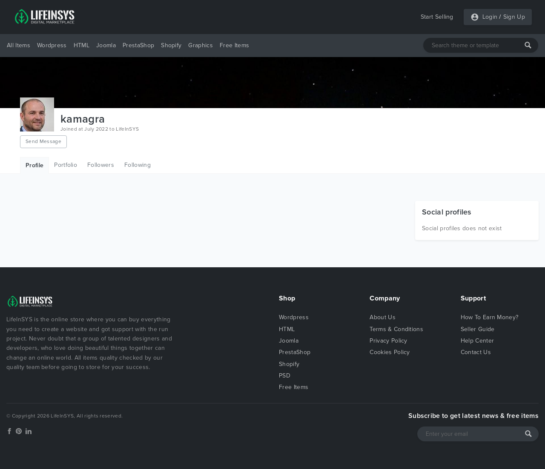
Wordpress (52, 45)
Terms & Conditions (396, 329)
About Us (383, 317)
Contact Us (476, 352)
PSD (284, 375)
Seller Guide (478, 329)
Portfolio (65, 165)
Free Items (234, 45)
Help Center (477, 340)
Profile (34, 165)
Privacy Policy (388, 340)
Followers (100, 165)
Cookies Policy (390, 352)
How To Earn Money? (490, 317)
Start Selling (437, 16)
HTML (81, 45)
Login (490, 16)
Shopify (171, 45)
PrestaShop (138, 45)
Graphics (200, 45)
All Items (18, 45)
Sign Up (514, 16)
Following (137, 165)
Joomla (106, 45)
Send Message (43, 141)
